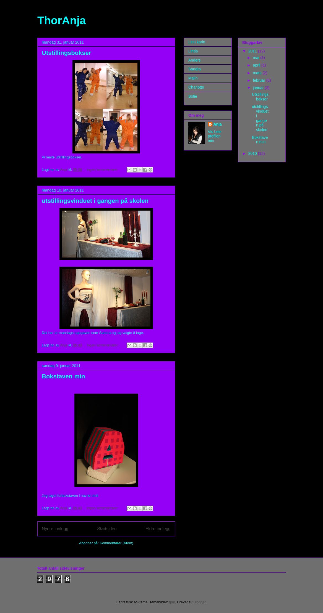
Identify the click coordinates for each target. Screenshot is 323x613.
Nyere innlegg (55, 528)
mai (256, 57)
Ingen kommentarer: (103, 170)
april (257, 65)
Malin (192, 78)
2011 (253, 51)
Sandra (194, 69)
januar (259, 88)
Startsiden (106, 528)
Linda (193, 51)
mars (257, 73)
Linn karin (196, 42)
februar (259, 80)
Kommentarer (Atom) (116, 543)
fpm (172, 602)
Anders (194, 60)
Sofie (192, 96)
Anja (217, 124)
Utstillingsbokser (66, 52)
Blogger (199, 602)
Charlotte (196, 87)
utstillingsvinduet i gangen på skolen (95, 200)
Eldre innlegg (158, 528)
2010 (253, 153)
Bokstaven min (63, 376)
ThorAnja (61, 20)
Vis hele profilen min (215, 136)
